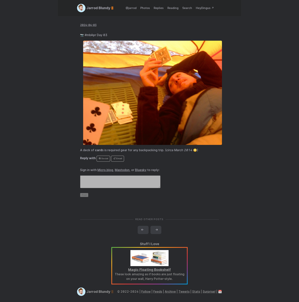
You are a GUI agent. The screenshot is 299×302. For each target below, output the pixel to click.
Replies (159, 8)
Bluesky (140, 170)
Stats (196, 294)
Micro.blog (105, 170)
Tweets (184, 294)
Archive (170, 294)
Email (117, 158)
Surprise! (209, 294)
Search (187, 8)
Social (103, 158)
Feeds (157, 294)
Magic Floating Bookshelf (149, 272)
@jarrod (131, 8)
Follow (146, 294)
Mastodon (122, 170)
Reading (172, 8)
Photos (145, 8)
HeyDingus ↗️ (205, 8)
